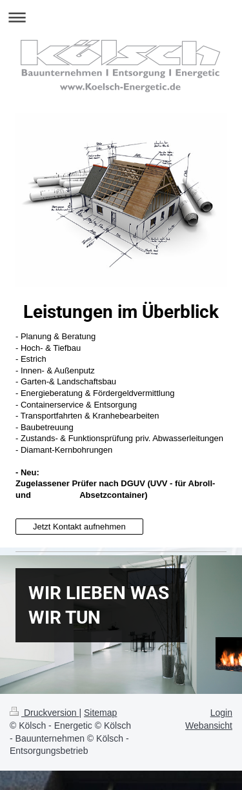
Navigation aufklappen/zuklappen (121, 17)
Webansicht (208, 725)
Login (221, 712)
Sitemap (100, 712)
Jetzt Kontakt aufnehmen (79, 526)
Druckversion (44, 712)
